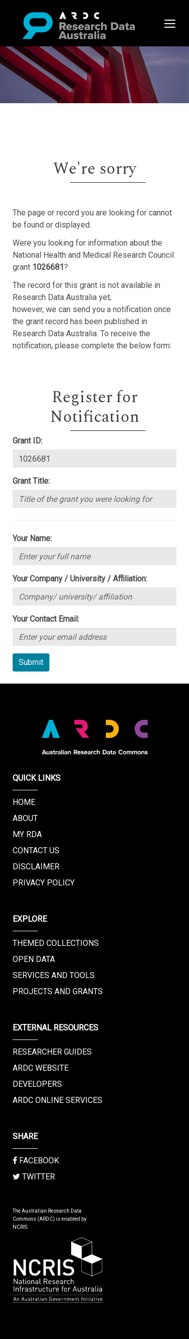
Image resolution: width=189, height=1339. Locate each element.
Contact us (36, 850)
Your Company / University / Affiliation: (80, 578)
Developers (37, 1084)
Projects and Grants (58, 991)
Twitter (34, 1176)
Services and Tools (54, 975)
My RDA (27, 834)
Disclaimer (36, 866)
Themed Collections (56, 943)
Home (24, 802)
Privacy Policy (44, 882)
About (25, 818)
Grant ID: (27, 440)
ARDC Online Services (57, 1100)
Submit (31, 662)
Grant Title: (31, 481)
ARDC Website (41, 1068)
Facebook (36, 1160)
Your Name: (32, 538)
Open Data (34, 959)
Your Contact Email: (46, 619)
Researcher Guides (52, 1052)
